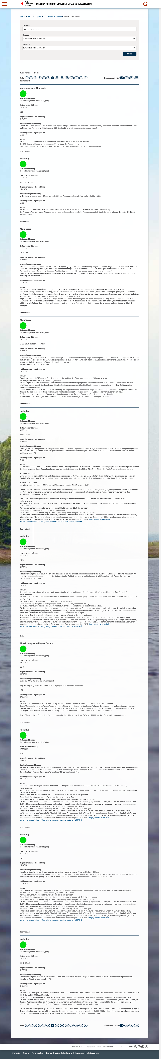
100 (136, 78)
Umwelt (23, 16)
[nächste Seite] (81, 77)
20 (126, 78)
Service (49, 1053)
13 (72, 78)
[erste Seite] (27, 77)
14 (77, 78)
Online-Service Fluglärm (53, 16)
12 (67, 78)
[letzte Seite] (85, 77)
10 (57, 78)
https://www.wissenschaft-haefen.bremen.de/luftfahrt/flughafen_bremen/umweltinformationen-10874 (65, 520)
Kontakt (26, 1053)
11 (62, 78)
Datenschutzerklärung (63, 1053)
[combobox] (79, 39)
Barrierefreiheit (37, 1053)
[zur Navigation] (4, 4)
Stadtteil (26, 44)
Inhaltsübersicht (93, 1053)
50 (131, 78)
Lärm (31, 16)
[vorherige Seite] (31, 77)
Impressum (79, 1053)
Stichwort (26, 25)
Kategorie (27, 35)
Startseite (16, 1053)
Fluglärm (39, 16)
